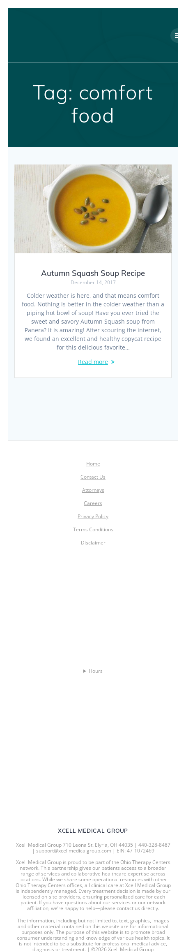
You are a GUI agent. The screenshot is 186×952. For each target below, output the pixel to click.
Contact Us (93, 476)
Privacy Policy (93, 516)
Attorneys (93, 489)
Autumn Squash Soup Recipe (93, 273)
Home (93, 463)
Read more (93, 362)
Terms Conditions (93, 529)
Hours (96, 671)
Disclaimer (93, 542)
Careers (93, 503)
